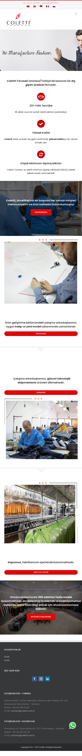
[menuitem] (28, 6)
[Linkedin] (47, 678)
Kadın (7, 660)
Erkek (6, 656)
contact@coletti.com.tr (50, 3)
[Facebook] (34, 678)
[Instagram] (41, 678)
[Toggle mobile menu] (76, 13)
